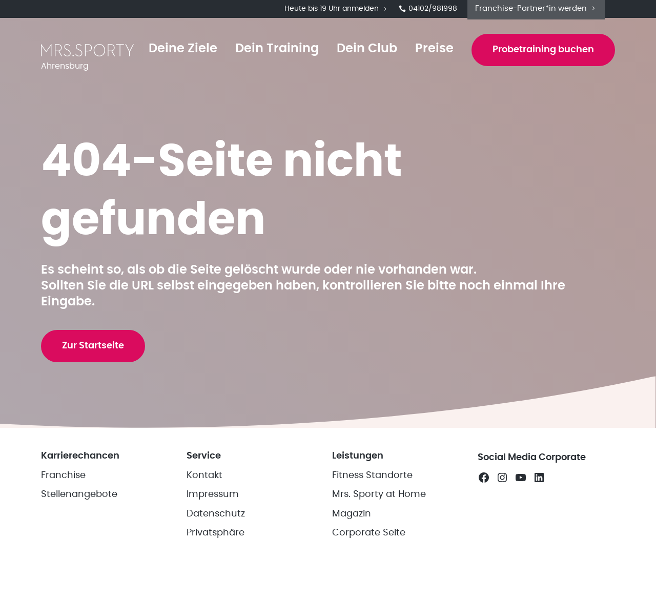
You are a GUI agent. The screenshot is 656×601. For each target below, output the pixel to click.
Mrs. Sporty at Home (379, 527)
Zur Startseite (95, 372)
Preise (431, 52)
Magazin (351, 546)
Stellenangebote (79, 527)
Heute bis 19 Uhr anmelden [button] (336, 10)
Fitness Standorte (372, 508)
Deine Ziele (180, 52)
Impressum (213, 527)
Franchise (63, 508)
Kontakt (204, 508)
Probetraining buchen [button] (541, 53)
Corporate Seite (368, 565)
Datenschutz (216, 546)
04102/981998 (428, 10)
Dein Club (364, 52)
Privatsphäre (215, 565)
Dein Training (274, 52)
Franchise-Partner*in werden (536, 9)
